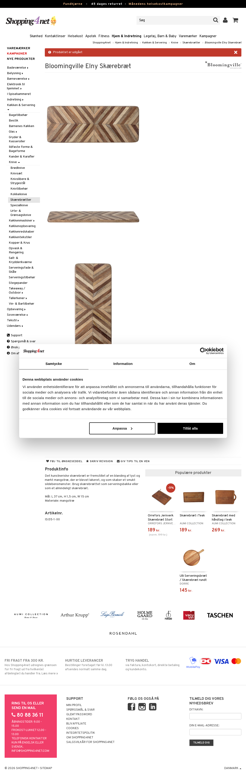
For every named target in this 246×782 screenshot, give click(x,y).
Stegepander (18, 283)
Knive (174, 43)
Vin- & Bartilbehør (21, 304)
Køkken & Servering (154, 43)
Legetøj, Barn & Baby (160, 36)
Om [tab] (192, 364)
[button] (235, 20)
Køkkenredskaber (21, 232)
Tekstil (13, 320)
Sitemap (46, 768)
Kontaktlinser (55, 36)
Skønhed (36, 36)
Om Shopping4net (79, 738)
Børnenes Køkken (21, 126)
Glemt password (79, 714)
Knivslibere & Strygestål (19, 181)
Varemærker (188, 36)
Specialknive (19, 205)
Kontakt (73, 719)
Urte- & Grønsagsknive (20, 213)
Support (14, 335)
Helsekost (75, 36)
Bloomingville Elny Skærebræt (223, 43)
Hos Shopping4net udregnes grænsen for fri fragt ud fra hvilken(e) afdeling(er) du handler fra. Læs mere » (32, 667)
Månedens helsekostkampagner (156, 4)
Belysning (15, 73)
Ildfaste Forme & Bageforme (21, 149)
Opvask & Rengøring (16, 250)
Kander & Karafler (21, 157)
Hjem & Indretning (126, 36)
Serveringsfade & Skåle (21, 270)
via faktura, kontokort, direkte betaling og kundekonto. (153, 664)
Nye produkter (21, 59)
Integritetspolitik (80, 733)
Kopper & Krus (19, 243)
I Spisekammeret (19, 94)
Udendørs (15, 326)
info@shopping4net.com (30, 751)
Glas (13, 132)
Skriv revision (99, 461)
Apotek (90, 36)
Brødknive (17, 168)
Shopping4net (102, 43)
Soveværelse (18, 315)
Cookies (72, 728)
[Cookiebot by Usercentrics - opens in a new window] (203, 351)
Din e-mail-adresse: (204, 725)
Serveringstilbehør (22, 277)
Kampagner (207, 36)
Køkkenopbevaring (22, 226)
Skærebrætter (191, 43)
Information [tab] (123, 364)
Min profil (74, 705)
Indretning (15, 100)
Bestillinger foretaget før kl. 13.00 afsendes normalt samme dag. (93, 664)
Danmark (232, 768)
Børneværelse (18, 79)
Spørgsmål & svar (21, 341)
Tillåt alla (190, 428)
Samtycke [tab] (54, 364)
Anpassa (122, 428)
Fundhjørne (72, 4)
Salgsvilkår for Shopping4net (90, 742)
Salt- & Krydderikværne (20, 260)
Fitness (103, 36)
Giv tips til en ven (133, 461)
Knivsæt (16, 174)
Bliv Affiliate (76, 724)
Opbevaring (16, 309)
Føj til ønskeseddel (64, 461)
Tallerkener (18, 298)
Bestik (13, 121)
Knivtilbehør (19, 189)
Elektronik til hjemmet (16, 86)
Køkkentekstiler (20, 237)
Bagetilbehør (18, 115)
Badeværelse (18, 68)
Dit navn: (196, 710)
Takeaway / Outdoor (17, 291)
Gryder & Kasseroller (17, 139)
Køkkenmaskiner (22, 221)
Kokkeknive (18, 194)
